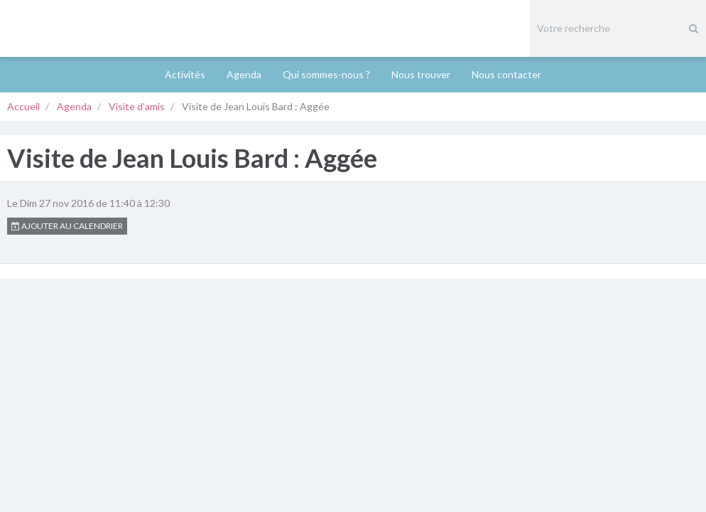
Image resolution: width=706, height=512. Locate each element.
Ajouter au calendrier (67, 169)
